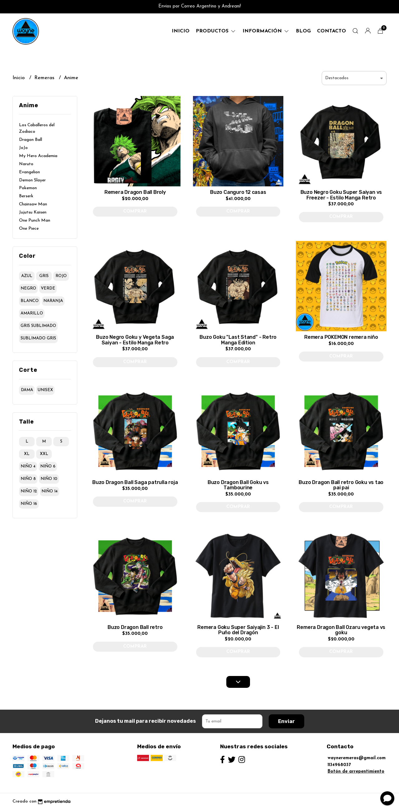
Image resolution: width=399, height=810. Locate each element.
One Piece (29, 229)
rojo (61, 276)
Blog (303, 31)
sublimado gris (38, 338)
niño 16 (29, 504)
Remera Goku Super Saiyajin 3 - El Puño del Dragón (238, 630)
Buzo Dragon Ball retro (135, 627)
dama (27, 390)
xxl (44, 454)
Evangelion (29, 172)
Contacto (331, 31)
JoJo (23, 148)
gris (44, 276)
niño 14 (49, 491)
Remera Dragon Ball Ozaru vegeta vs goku (341, 630)
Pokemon (28, 188)
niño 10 (49, 479)
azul (26, 276)
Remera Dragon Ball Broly (135, 192)
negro (28, 288)
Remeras (45, 77)
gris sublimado (38, 326)
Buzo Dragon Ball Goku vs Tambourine (238, 485)
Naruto (26, 164)
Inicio (181, 31)
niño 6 (47, 466)
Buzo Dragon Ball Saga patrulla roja (135, 482)
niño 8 (28, 479)
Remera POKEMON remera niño (341, 337)
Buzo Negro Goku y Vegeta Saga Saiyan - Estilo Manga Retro (135, 340)
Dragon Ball (30, 140)
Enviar (286, 721)
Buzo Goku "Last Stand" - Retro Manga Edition (238, 340)
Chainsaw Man (33, 204)
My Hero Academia (38, 156)
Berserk (26, 196)
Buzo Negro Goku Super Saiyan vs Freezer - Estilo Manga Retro (341, 195)
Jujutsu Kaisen (32, 212)
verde (48, 288)
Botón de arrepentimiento (356, 771)
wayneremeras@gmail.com (357, 758)
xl (27, 454)
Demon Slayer (32, 180)
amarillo (32, 313)
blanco (30, 301)
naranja (53, 301)
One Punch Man (34, 220)
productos (216, 31)
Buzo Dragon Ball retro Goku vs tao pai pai (341, 485)
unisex (45, 390)
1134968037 (339, 765)
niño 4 (28, 466)
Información (266, 31)
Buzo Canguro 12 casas (238, 192)
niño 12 (29, 491)
